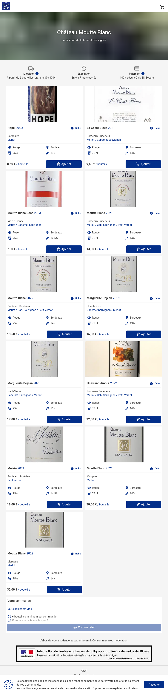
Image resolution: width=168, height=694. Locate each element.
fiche (76, 128)
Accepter (154, 684)
